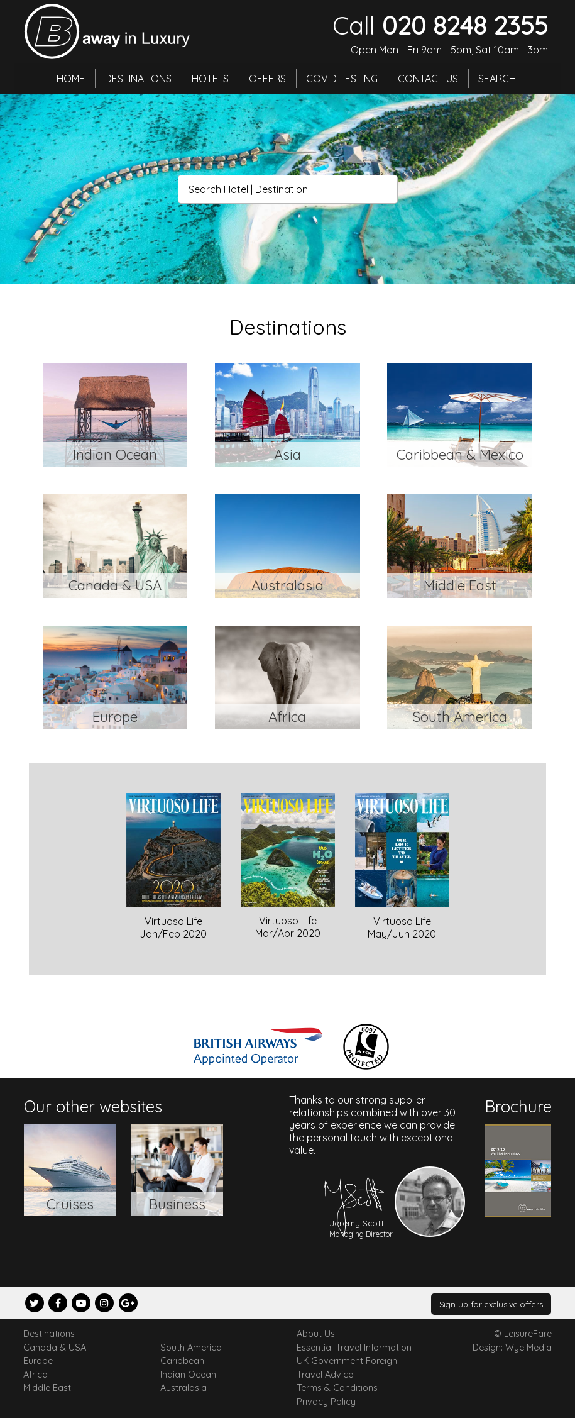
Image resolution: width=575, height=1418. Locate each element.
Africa (35, 1374)
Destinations (138, 78)
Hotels (210, 78)
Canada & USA (54, 1347)
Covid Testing (342, 78)
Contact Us (428, 78)
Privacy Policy (326, 1401)
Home (71, 78)
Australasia (183, 1387)
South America (191, 1347)
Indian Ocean (188, 1374)
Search (497, 78)
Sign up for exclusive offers (491, 1304)
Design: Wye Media (512, 1347)
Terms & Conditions (337, 1387)
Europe (38, 1360)
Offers (267, 78)
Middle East (47, 1387)
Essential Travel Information (354, 1347)
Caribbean (182, 1360)
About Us (316, 1333)
